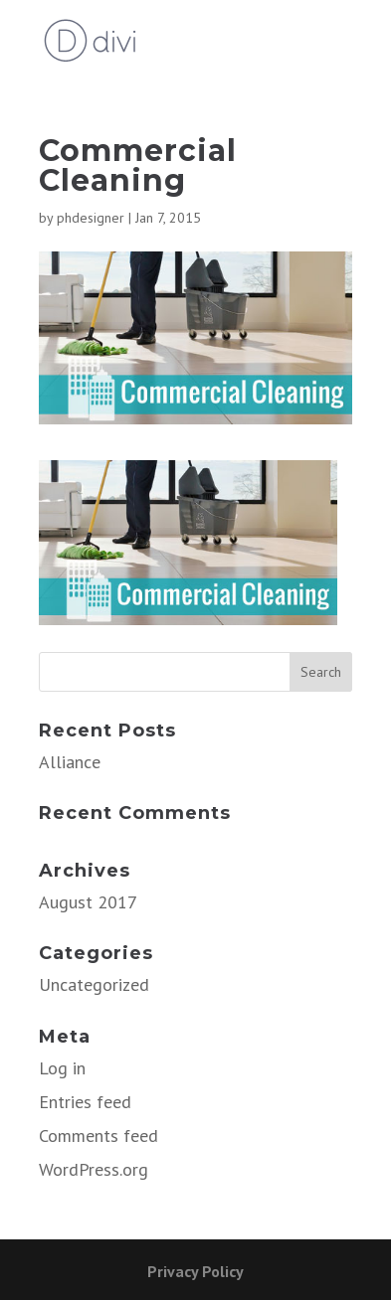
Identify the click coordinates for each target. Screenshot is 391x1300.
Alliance (69, 761)
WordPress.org (93, 1169)
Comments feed (98, 1135)
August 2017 (88, 902)
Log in (62, 1067)
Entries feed (85, 1101)
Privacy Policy (195, 1271)
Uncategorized (94, 984)
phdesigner (90, 218)
